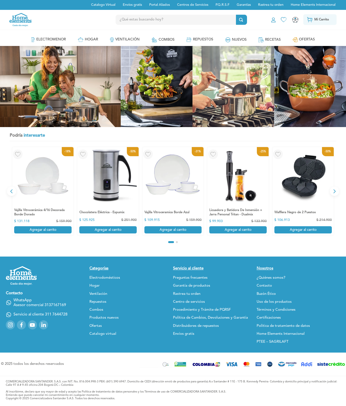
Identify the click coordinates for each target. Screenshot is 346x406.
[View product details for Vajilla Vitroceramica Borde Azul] (173, 191)
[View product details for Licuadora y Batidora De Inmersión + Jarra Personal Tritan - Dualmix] (238, 191)
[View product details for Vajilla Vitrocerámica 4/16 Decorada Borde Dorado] (42, 191)
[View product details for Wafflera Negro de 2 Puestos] (303, 191)
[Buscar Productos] (242, 20)
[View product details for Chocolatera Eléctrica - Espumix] (108, 191)
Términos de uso (155, 391)
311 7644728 (56, 314)
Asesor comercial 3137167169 (39, 305)
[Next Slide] (334, 191)
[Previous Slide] (11, 191)
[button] (171, 242)
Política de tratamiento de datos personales (109, 391)
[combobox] (192, 20)
